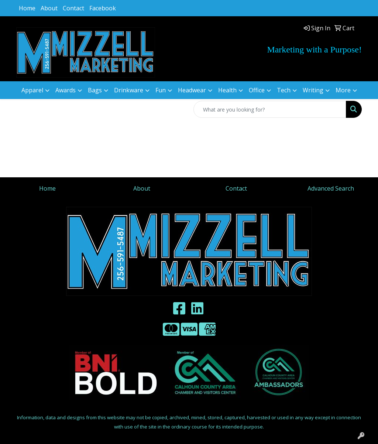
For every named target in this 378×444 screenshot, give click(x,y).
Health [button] (227, 90)
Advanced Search (330, 188)
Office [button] (257, 90)
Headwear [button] (192, 90)
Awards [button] (65, 90)
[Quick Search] (269, 109)
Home (27, 8)
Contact (73, 8)
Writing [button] (313, 90)
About (49, 8)
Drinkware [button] (128, 90)
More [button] (343, 90)
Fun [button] (160, 90)
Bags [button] (95, 90)
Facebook (102, 8)
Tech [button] (284, 90)
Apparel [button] (32, 90)
